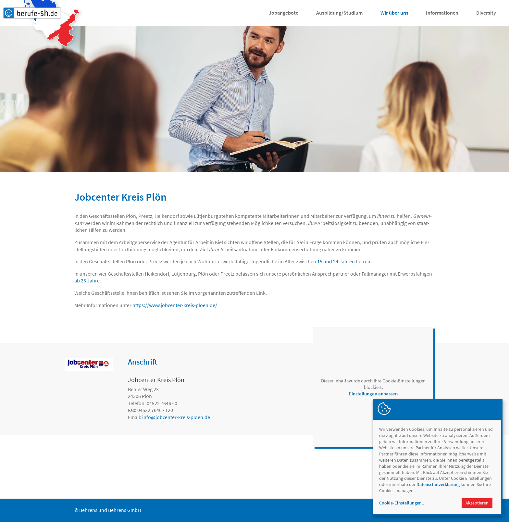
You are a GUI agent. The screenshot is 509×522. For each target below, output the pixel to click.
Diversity (486, 12)
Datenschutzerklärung (438, 484)
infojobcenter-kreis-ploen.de (176, 417)
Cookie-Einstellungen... (402, 503)
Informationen (442, 12)
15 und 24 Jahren (336, 261)
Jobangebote (283, 12)
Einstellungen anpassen (373, 394)
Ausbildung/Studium (339, 12)
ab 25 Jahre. (87, 280)
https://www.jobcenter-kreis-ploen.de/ (174, 305)
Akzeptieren (477, 503)
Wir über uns (394, 12)
